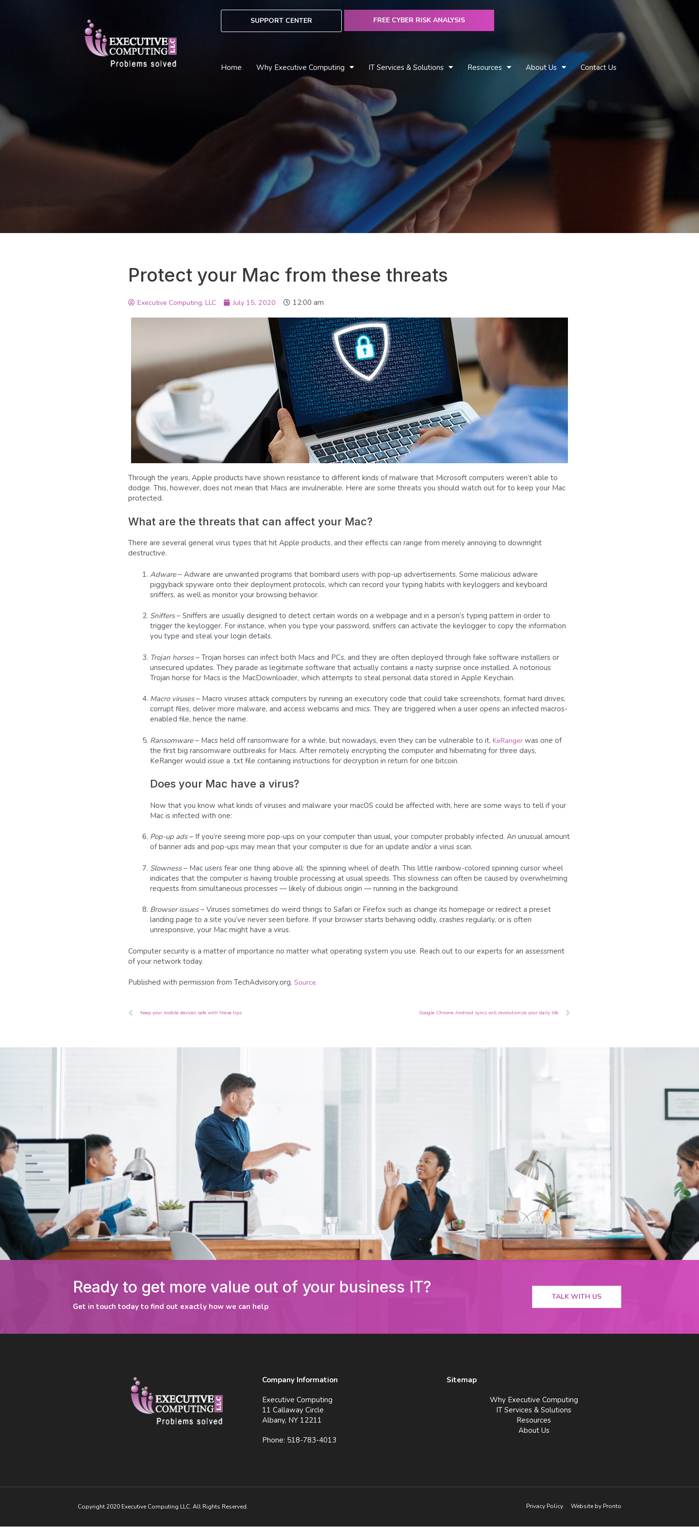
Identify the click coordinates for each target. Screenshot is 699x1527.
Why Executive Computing (305, 67)
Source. (306, 982)
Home (231, 67)
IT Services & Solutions (410, 67)
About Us (546, 67)
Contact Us (598, 67)
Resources (489, 67)
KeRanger (509, 740)
